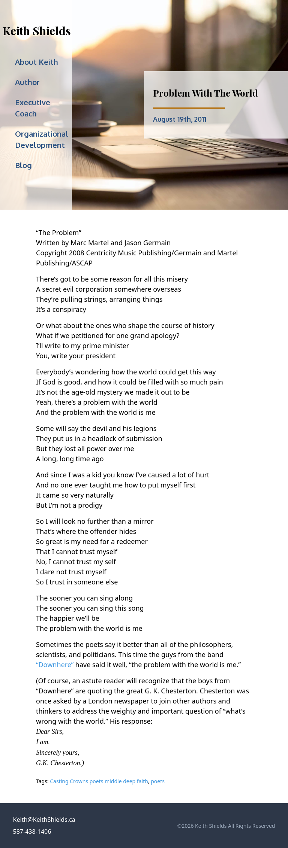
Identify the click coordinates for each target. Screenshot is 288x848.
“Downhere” (55, 664)
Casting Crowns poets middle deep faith (99, 781)
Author (27, 82)
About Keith (36, 62)
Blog (23, 165)
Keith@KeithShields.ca (44, 819)
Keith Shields (37, 30)
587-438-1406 (32, 831)
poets (158, 781)
